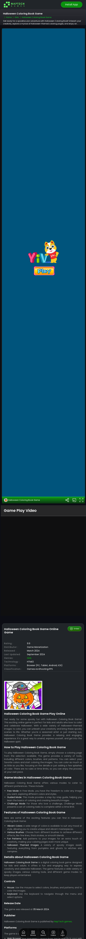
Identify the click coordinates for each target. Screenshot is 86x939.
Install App (71, 4)
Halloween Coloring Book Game (22, 475)
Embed (74, 604)
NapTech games (63, 896)
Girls (29, 633)
